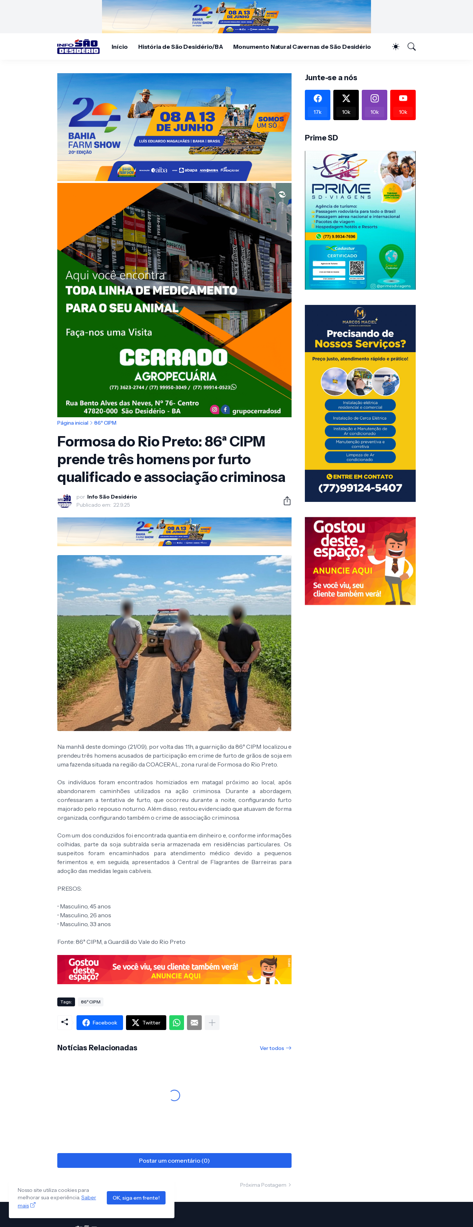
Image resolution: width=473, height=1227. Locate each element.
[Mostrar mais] (212, 1022)
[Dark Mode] (392, 46)
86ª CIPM (105, 422)
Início (120, 46)
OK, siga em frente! (136, 1197)
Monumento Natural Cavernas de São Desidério (302, 46)
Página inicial (72, 422)
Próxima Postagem (263, 1185)
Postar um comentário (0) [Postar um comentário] (174, 1160)
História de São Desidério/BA (180, 46)
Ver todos (272, 1048)
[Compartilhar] (284, 500)
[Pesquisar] (408, 46)
